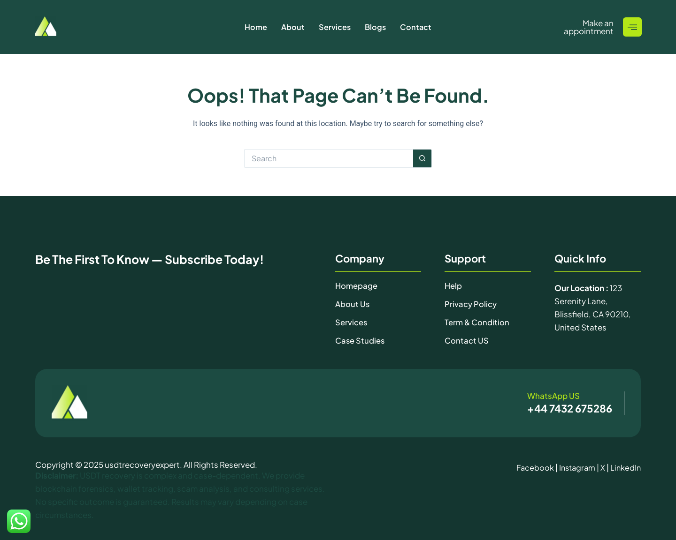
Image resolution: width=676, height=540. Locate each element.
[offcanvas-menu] (632, 27)
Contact (417, 27)
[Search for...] (328, 158)
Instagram (575, 466)
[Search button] (422, 158)
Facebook (532, 466)
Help (453, 285)
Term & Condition (477, 321)
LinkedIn (625, 466)
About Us (352, 304)
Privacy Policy (471, 304)
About (292, 27)
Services (334, 27)
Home (254, 27)
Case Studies (360, 340)
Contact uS (467, 340)
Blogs (376, 27)
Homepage (356, 285)
